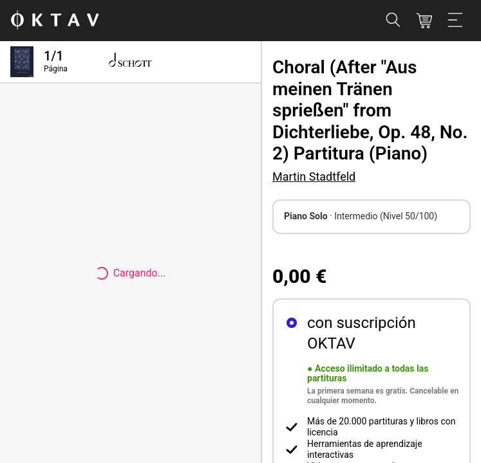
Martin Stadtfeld (313, 176)
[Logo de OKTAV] (54, 21)
